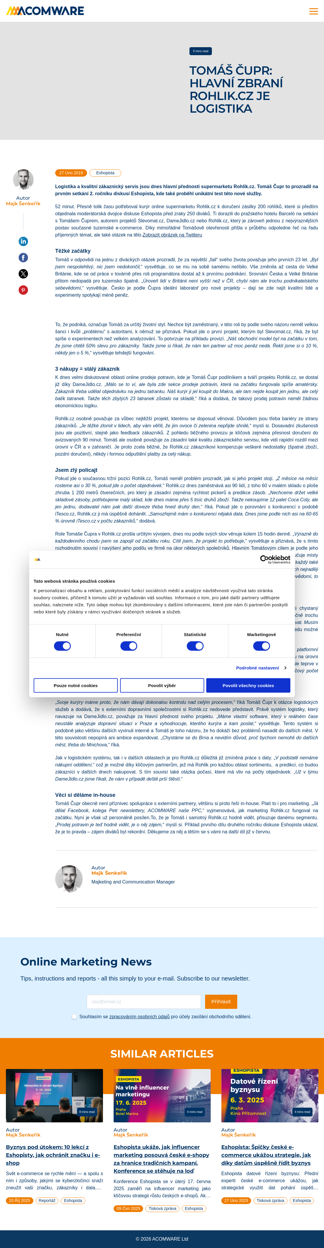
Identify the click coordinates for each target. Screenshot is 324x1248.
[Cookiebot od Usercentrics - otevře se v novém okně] (264, 559)
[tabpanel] (54, 1139)
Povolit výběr (162, 685)
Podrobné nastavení (257, 667)
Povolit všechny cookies (248, 685)
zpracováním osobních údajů (139, 1016)
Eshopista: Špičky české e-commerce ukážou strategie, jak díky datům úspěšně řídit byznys (266, 1155)
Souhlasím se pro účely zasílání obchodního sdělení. (165, 1016)
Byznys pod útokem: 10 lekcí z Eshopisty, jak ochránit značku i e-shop (53, 1155)
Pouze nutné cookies (76, 685)
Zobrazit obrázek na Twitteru (172, 234)
